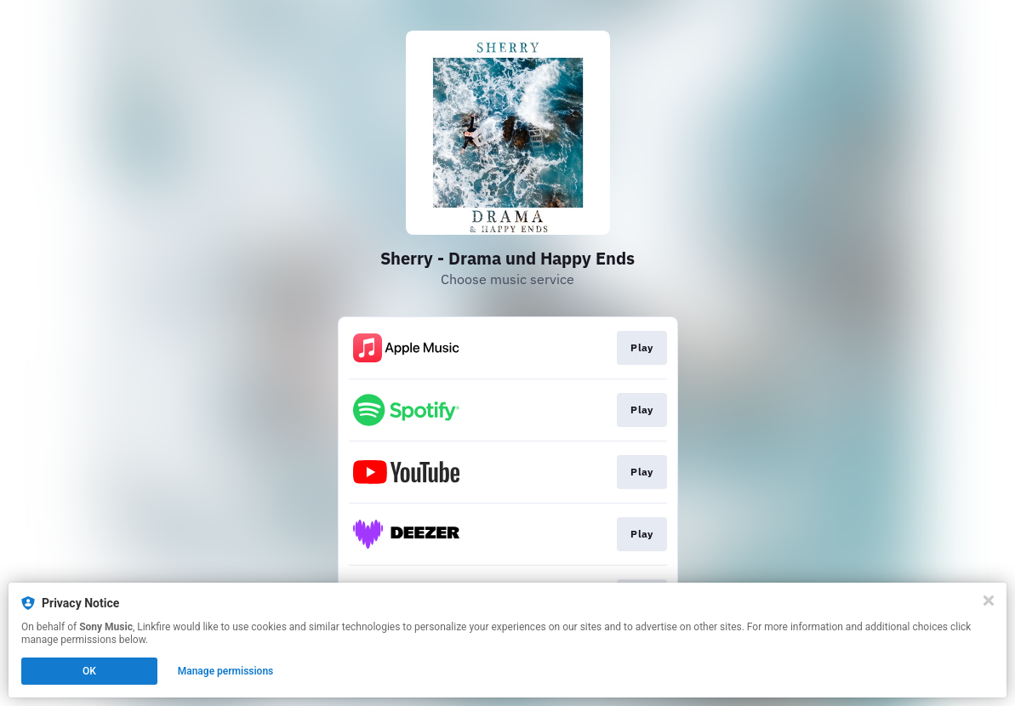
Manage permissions (226, 671)
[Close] (988, 600)
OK (89, 671)
